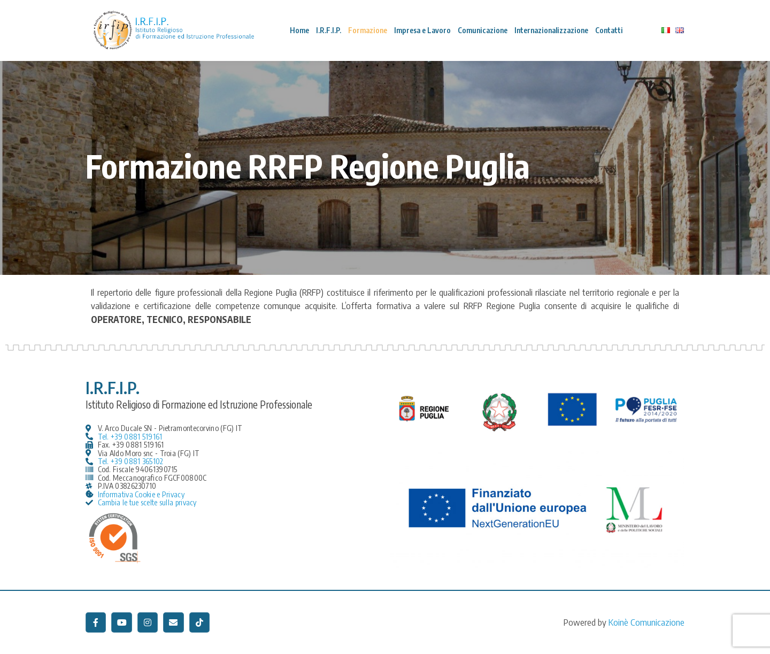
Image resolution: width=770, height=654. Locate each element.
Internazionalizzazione (551, 30)
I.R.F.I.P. (328, 30)
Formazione (367, 30)
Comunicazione (482, 30)
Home (299, 30)
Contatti (609, 30)
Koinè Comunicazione (646, 622)
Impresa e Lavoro (422, 30)
